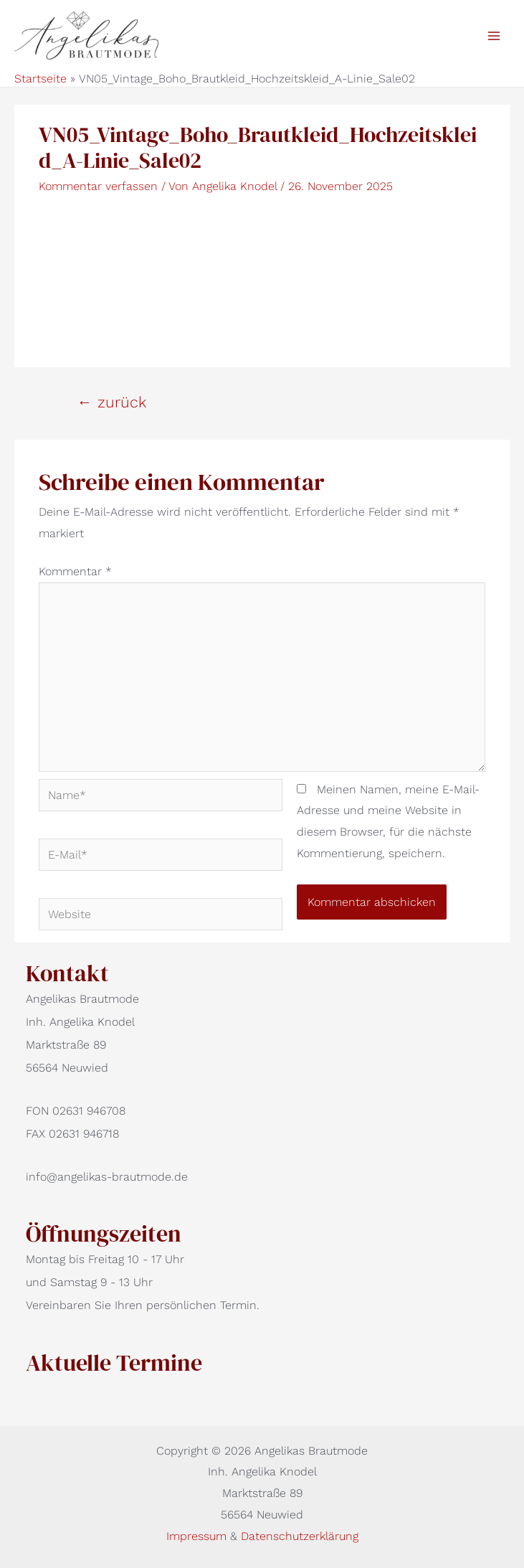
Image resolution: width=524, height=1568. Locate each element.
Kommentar (75, 571)
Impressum (198, 1536)
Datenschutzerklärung (299, 1536)
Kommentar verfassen (98, 186)
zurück (111, 402)
